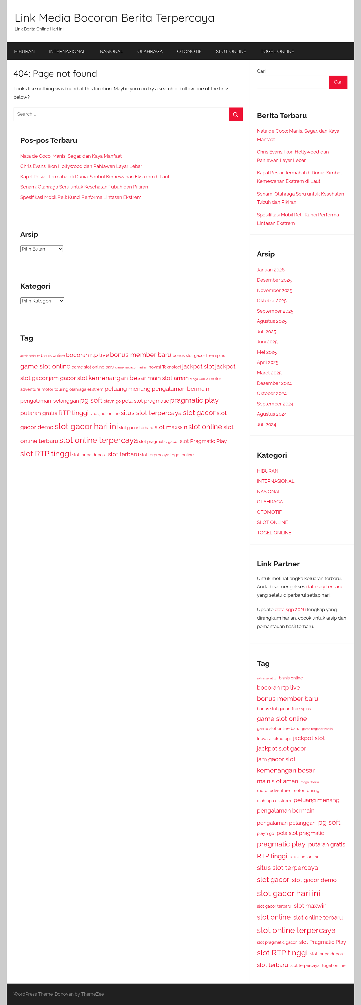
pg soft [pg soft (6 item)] (91, 400)
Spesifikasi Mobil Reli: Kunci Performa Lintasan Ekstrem (81, 197)
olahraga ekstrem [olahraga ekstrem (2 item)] (86, 389)
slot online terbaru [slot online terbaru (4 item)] (318, 917)
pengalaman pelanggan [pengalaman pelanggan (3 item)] (49, 401)
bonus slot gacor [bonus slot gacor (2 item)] (189, 355)
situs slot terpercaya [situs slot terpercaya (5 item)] (151, 412)
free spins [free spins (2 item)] (215, 355)
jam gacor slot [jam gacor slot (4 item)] (68, 377)
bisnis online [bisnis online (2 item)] (53, 355)
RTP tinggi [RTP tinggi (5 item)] (73, 412)
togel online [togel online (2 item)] (182, 454)
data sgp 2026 (290, 609)
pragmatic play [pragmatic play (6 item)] (194, 400)
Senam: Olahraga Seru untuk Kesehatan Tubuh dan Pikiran (84, 187)
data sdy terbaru (324, 586)
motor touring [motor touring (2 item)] (54, 389)
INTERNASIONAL (67, 51)
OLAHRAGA (150, 51)
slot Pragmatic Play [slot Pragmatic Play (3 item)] (203, 441)
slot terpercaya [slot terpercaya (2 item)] (154, 454)
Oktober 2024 (272, 393)
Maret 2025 (269, 373)
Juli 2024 (266, 424)
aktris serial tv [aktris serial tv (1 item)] (30, 355)
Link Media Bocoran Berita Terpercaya (115, 17)
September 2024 (275, 404)
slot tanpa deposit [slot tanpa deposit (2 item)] (89, 454)
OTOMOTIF (189, 51)
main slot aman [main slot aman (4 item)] (168, 377)
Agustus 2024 (272, 414)
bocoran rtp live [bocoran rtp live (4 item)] (87, 354)
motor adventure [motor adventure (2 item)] (273, 790)
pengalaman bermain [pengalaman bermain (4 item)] (180, 388)
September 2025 (275, 311)
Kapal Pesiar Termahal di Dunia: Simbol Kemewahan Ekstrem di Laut (95, 176)
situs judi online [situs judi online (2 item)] (105, 413)
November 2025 (274, 290)
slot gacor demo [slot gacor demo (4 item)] (314, 879)
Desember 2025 (274, 280)
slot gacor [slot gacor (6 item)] (199, 412)
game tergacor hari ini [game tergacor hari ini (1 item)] (130, 367)
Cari (261, 71)
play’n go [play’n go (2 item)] (112, 401)
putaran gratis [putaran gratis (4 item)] (38, 412)
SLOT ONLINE (231, 51)
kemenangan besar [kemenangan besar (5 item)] (117, 377)
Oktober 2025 (272, 300)
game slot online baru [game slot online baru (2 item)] (93, 367)
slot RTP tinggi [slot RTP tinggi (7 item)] (45, 453)
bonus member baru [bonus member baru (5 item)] (140, 354)
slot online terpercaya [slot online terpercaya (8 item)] (98, 440)
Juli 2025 (266, 331)
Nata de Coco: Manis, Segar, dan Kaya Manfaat (71, 156)
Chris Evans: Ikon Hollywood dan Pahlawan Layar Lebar (81, 166)
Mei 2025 (267, 352)
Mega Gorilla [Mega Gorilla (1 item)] (199, 379)
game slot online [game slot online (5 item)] (45, 366)
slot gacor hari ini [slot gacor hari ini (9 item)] (86, 426)
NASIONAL (111, 51)
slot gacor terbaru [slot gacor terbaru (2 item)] (136, 427)
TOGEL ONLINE (277, 51)
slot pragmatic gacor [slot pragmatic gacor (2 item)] (159, 441)
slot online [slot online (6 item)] (205, 426)
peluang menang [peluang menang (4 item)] (128, 388)
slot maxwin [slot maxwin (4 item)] (171, 427)
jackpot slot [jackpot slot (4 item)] (198, 366)
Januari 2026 (271, 270)
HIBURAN (24, 51)
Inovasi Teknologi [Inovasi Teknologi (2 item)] (164, 367)
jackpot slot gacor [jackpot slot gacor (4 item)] (281, 748)
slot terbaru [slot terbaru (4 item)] (123, 454)
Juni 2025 (267, 341)
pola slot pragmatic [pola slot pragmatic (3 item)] (145, 401)
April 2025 (267, 362)
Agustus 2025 (272, 321)
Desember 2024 (274, 383)
